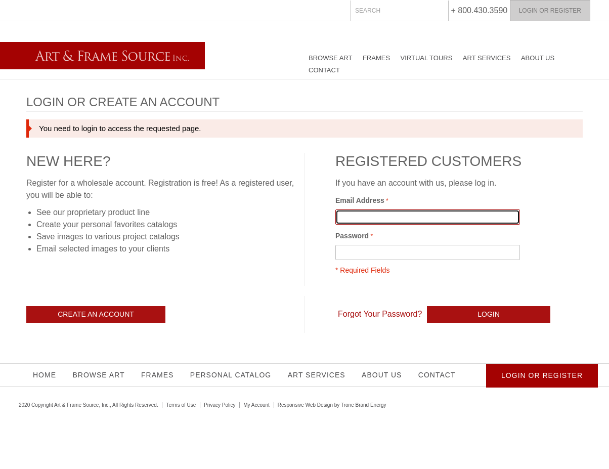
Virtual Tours (427, 58)
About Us (537, 58)
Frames (376, 58)
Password (352, 236)
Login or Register (550, 10)
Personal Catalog (230, 375)
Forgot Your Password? (380, 314)
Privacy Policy (219, 405)
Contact (324, 70)
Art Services (487, 58)
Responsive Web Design (305, 405)
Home (44, 375)
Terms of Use (181, 405)
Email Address (359, 200)
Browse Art (330, 58)
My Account (256, 405)
